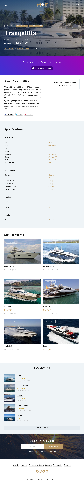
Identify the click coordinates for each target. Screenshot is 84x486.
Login (77, 5)
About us (24, 465)
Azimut (7, 43)
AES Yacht (20, 410)
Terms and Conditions (36, 465)
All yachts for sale (42, 428)
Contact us (67, 465)
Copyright (48, 465)
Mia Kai (7, 306)
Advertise (16, 465)
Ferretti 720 (9, 266)
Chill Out (8, 346)
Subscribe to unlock (43, 68)
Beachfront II (48, 266)
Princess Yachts (47, 270)
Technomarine (23, 385)
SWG (19, 375)
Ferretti (6, 270)
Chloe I (20, 395)
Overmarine (7, 349)
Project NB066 (23, 405)
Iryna (20, 415)
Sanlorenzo (20, 400)
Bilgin (6, 313)
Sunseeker (46, 353)
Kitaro (45, 346)
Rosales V (47, 306)
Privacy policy (57, 465)
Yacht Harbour (42, 5)
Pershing (45, 313)
